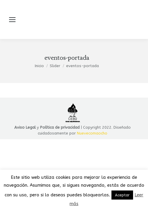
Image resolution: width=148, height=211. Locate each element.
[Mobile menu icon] (12, 19)
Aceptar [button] (122, 195)
